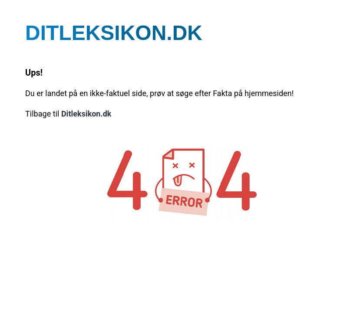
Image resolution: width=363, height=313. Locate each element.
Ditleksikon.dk (86, 114)
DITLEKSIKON (113, 32)
